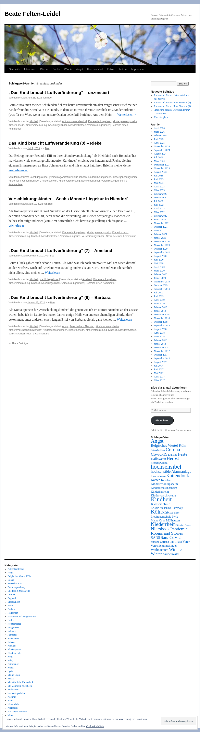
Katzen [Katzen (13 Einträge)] (155, 480)
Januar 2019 (160, 310)
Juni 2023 (159, 179)
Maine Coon (14, 675)
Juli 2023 (158, 175)
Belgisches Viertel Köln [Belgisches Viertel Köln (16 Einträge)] (168, 445)
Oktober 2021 (160, 226)
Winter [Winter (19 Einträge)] (156, 553)
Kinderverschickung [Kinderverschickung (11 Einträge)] (163, 495)
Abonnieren (162, 420)
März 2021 (159, 230)
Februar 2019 (160, 307)
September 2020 (162, 252)
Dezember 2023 (162, 164)
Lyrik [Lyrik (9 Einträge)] (175, 516)
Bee (49, 97)
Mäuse (123, 69)
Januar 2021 (160, 237)
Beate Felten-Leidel (32, 13)
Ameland (87, 279)
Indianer (12, 631)
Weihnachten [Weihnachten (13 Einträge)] (159, 550)
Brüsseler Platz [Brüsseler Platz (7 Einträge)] (158, 450)
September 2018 (162, 325)
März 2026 (159, 131)
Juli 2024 (158, 157)
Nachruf (12, 696)
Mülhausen (13, 689)
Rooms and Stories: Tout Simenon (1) (172, 106)
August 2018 (160, 329)
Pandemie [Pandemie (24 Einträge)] (179, 529)
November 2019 (162, 281)
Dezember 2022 (162, 197)
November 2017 (162, 351)
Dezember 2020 (162, 241)
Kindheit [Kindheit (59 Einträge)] (161, 499)
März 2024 (159, 161)
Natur (10, 700)
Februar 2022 (160, 215)
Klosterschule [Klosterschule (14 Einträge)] (160, 504)
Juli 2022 (158, 201)
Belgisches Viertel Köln (19, 576)
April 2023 (159, 186)
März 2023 (159, 190)
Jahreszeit (12, 634)
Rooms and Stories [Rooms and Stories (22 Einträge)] (167, 533)
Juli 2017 (158, 365)
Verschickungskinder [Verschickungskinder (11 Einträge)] (164, 545)
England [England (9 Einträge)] (172, 454)
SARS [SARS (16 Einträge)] (155, 538)
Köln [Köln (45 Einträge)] (156, 512)
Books (56, 69)
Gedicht (11, 609)
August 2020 (160, 256)
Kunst (11, 667)
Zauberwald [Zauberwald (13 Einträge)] (170, 554)
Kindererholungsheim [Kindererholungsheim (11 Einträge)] (164, 483)
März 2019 (159, 303)
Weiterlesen (127, 114)
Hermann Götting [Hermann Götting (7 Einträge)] (159, 463)
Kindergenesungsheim (125, 121)
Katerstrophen (161, 117)
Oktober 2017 (160, 354)
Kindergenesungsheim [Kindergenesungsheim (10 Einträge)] (164, 487)
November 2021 (162, 223)
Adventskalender (16, 569)
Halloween (13, 612)
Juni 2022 (159, 204)
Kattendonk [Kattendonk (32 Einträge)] (177, 475)
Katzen (111, 69)
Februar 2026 (160, 135)
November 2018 (162, 318)
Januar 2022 (160, 219)
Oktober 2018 (160, 321)
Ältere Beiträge (18, 343)
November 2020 (162, 245)
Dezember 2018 (162, 314)
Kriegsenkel (14, 664)
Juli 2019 (158, 292)
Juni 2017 (159, 369)
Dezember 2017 (162, 347)
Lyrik (10, 671)
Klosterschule (14, 653)
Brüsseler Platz (15, 583)
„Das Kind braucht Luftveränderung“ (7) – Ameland (60, 250)
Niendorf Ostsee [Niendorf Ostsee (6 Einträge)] (183, 525)
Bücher (44, 69)
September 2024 (162, 150)
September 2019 (162, 289)
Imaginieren (14, 627)
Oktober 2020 (160, 248)
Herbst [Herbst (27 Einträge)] (173, 458)
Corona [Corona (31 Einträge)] (173, 449)
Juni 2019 (159, 296)
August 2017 (160, 362)
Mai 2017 (158, 373)
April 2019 (159, 299)
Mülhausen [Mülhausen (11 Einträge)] (173, 520)
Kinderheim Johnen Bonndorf (24, 180)
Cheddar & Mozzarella (19, 590)
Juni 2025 (159, 139)
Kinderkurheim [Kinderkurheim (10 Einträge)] (160, 491)
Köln (10, 656)
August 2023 (160, 172)
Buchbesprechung (16, 587)
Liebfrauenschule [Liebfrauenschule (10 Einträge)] (161, 516)
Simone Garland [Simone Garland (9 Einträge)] (160, 541)
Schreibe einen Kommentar (121, 236)
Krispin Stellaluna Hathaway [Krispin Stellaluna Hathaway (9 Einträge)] (167, 507)
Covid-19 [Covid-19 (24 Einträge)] (159, 454)
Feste (10, 605)
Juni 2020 (159, 259)
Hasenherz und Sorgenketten (22, 616)
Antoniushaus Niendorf (74, 121)
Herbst (11, 620)
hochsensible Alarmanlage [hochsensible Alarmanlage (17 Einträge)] (171, 471)
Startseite (14, 69)
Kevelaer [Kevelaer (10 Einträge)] (166, 480)
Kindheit (33, 121)
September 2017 (162, 358)
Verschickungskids (70, 236)
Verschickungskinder (98, 125)
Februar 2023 (160, 193)
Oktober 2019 (160, 285)
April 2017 (159, 376)
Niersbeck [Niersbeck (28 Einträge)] (160, 528)
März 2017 (159, 380)
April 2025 (159, 142)
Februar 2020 (160, 274)
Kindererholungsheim (99, 121)
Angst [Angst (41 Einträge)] (157, 441)
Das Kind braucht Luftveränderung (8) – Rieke (55, 143)
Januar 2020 (160, 278)
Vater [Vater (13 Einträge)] (186, 542)
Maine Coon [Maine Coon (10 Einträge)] (158, 520)
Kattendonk (13, 638)
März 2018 (159, 336)
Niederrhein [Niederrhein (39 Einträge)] (163, 524)
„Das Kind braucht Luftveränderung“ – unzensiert (59, 92)
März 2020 (159, 270)
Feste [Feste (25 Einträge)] (182, 454)
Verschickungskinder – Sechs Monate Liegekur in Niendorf (68, 198)
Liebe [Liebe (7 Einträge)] (176, 512)
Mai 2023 (158, 183)
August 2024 (160, 153)
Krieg (10, 660)
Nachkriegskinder (57, 125)
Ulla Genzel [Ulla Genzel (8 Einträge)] (176, 542)
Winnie (68, 69)
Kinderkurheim (16, 125)
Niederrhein (13, 704)
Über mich (30, 69)
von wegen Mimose (17, 711)
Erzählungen (14, 601)
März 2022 (159, 212)
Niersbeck (13, 707)
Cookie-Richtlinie (95, 726)
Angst (79, 69)
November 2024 (162, 146)
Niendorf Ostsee (77, 125)
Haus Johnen (79, 177)
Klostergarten (14, 649)
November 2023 (162, 168)
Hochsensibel (95, 69)
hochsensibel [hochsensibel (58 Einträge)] (166, 466)
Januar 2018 (160, 343)
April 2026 (159, 128)
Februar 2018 (160, 340)
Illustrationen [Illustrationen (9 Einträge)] (158, 476)
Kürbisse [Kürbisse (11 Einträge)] (167, 512)
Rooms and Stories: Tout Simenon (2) (172, 102)
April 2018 (159, 332)
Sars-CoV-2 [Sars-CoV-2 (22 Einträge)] (171, 537)
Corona (11, 594)
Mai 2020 (158, 263)
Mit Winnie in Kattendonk (20, 682)
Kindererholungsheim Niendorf (25, 330)
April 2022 (159, 208)
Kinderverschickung (36, 125)
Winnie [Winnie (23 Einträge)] (175, 549)
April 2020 (159, 267)
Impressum (137, 69)
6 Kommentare (41, 333)
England (12, 598)
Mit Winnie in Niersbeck (20, 685)
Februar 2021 (160, 234)
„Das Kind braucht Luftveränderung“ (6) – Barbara (60, 297)
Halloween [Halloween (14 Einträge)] (158, 459)
